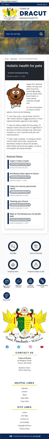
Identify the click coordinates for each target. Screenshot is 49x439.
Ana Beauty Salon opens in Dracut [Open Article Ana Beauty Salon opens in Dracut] (24, 173)
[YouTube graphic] (41, 347)
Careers (24, 391)
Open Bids (24, 398)
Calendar (24, 388)
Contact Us (24, 419)
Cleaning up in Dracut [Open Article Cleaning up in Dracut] (19, 201)
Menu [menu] (7, 4)
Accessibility (24, 422)
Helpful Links (24, 383)
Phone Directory (25, 370)
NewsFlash (13, 59)
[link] (42, 4)
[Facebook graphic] (7, 347)
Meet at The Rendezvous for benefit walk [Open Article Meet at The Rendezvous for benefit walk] (25, 215)
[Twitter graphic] (18, 347)
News (24, 395)
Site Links (24, 407)
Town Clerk (24, 401)
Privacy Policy (24, 429)
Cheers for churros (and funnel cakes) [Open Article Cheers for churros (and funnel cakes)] (23, 187)
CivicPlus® (36, 436)
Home (7, 59)
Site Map (24, 416)
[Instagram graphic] (30, 347)
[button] (42, 33)
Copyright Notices (24, 425)
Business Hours (24, 368)
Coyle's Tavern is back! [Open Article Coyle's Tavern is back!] (19, 161)
